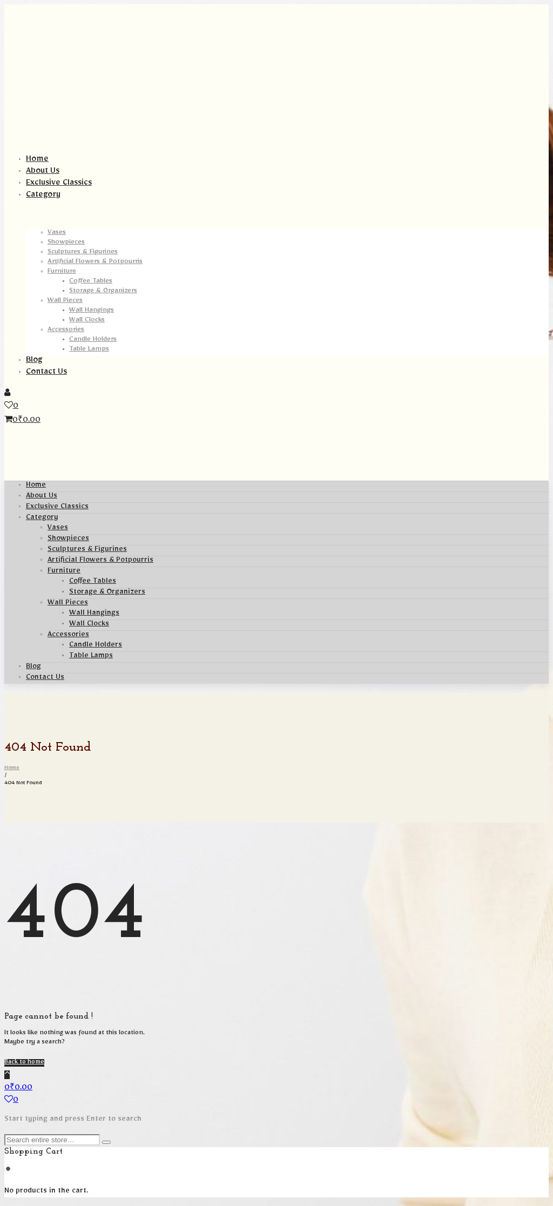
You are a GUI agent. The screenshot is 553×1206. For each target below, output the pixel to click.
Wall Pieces (68, 603)
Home (36, 486)
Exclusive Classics (57, 507)
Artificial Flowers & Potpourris (100, 561)
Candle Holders (95, 646)
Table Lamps (91, 656)
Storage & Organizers (107, 593)
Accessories (68, 635)
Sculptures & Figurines (87, 550)
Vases (58, 528)
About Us (41, 497)
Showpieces (68, 539)
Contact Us (45, 678)
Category (42, 518)
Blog (33, 667)
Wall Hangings (94, 614)
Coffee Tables (92, 582)
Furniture (64, 572)
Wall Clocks (89, 625)
